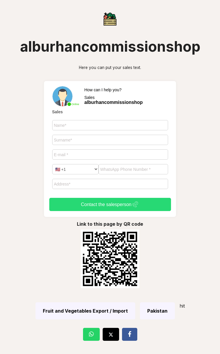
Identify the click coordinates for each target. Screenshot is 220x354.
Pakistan (157, 311)
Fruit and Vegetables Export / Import (85, 311)
